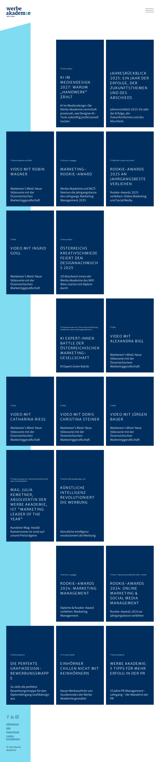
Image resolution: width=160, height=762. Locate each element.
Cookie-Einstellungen (13, 737)
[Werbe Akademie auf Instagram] (17, 716)
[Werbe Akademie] (18, 12)
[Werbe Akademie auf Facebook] (8, 716)
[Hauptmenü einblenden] (149, 10)
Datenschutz (12, 732)
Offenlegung (12, 724)
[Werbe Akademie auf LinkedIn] (12, 716)
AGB (8, 728)
